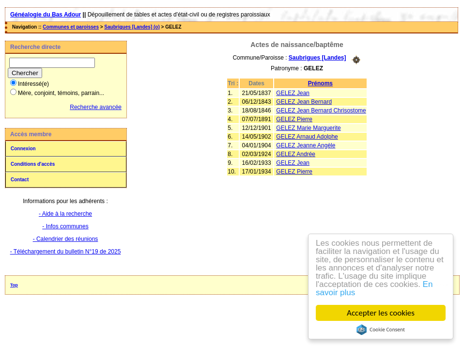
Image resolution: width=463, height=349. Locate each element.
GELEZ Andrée (295, 154)
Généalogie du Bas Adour (45, 14)
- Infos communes (65, 226)
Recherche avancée (96, 107)
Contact (20, 179)
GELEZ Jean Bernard (304, 101)
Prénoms (320, 83)
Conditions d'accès (33, 164)
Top (14, 285)
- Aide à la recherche (65, 213)
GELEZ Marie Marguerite (308, 128)
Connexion (23, 148)
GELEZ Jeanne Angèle (305, 145)
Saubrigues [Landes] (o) (131, 27)
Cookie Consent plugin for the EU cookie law (380, 329)
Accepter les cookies (381, 313)
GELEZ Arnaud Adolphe (307, 136)
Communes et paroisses (71, 27)
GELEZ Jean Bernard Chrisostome (321, 110)
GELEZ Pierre (294, 119)
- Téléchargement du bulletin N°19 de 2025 (65, 251)
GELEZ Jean (292, 93)
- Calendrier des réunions (65, 239)
